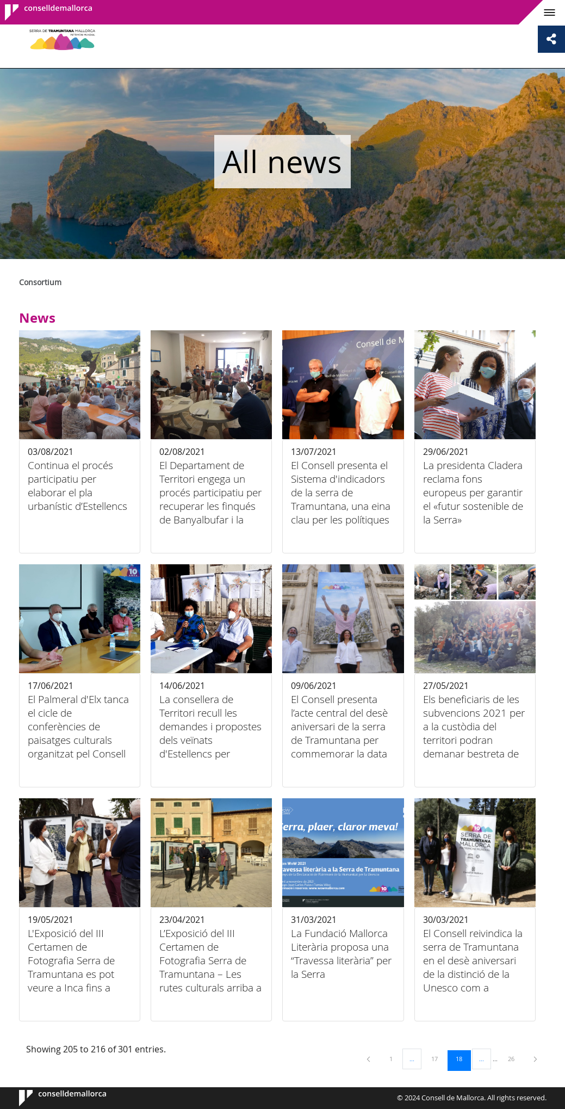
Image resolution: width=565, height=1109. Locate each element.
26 (515, 1058)
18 (462, 1058)
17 (438, 1058)
